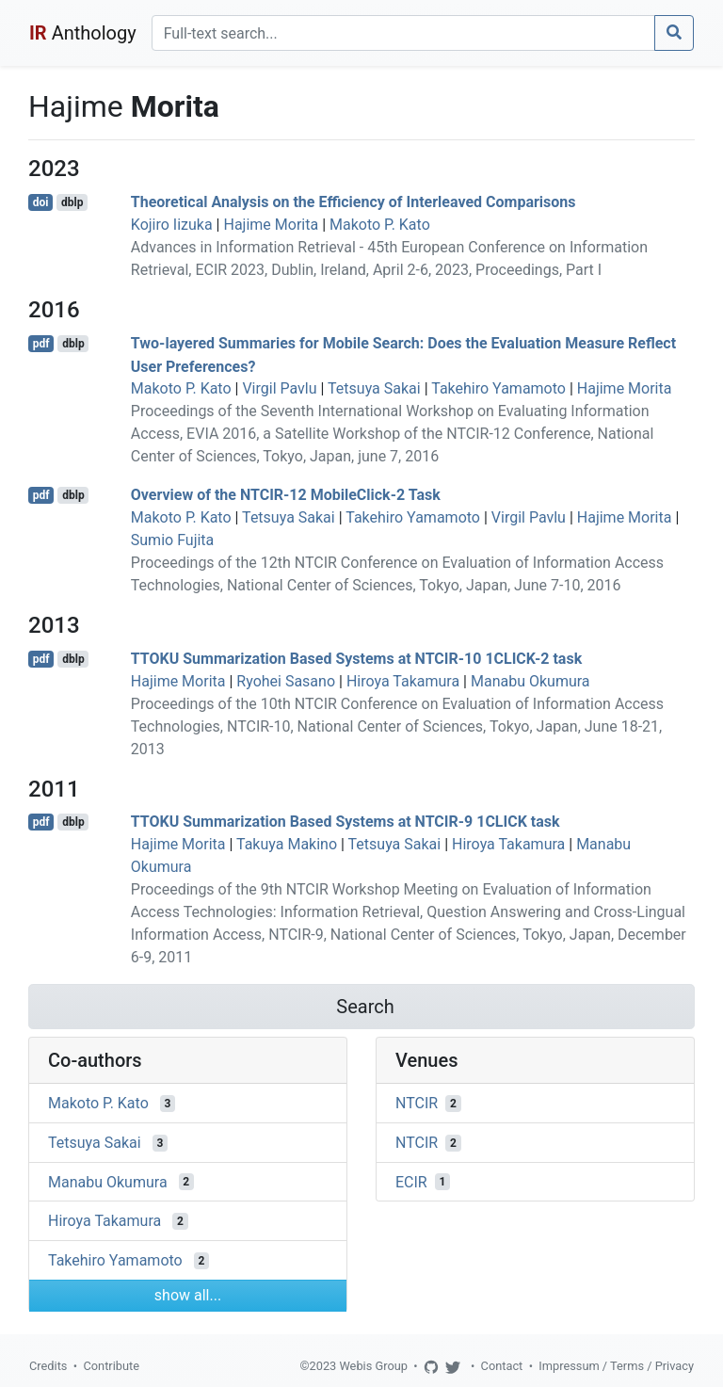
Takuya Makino (286, 844)
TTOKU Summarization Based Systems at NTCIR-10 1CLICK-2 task (356, 659)
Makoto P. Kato (379, 225)
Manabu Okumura (530, 681)
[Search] (403, 33)
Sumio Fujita (172, 540)
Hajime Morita (270, 225)
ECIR (411, 1181)
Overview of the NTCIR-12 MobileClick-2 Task (286, 495)
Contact (502, 1366)
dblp (72, 202)
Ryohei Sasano (285, 681)
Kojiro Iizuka (172, 225)
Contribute (111, 1366)
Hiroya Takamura (402, 681)
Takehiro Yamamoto (498, 388)
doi (41, 202)
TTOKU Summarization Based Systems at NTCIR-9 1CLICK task (345, 822)
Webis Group (373, 1366)
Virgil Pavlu (279, 388)
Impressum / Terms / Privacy (616, 1366)
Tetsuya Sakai (374, 388)
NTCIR (416, 1103)
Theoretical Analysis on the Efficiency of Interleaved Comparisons (353, 202)
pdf (41, 343)
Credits (48, 1366)
